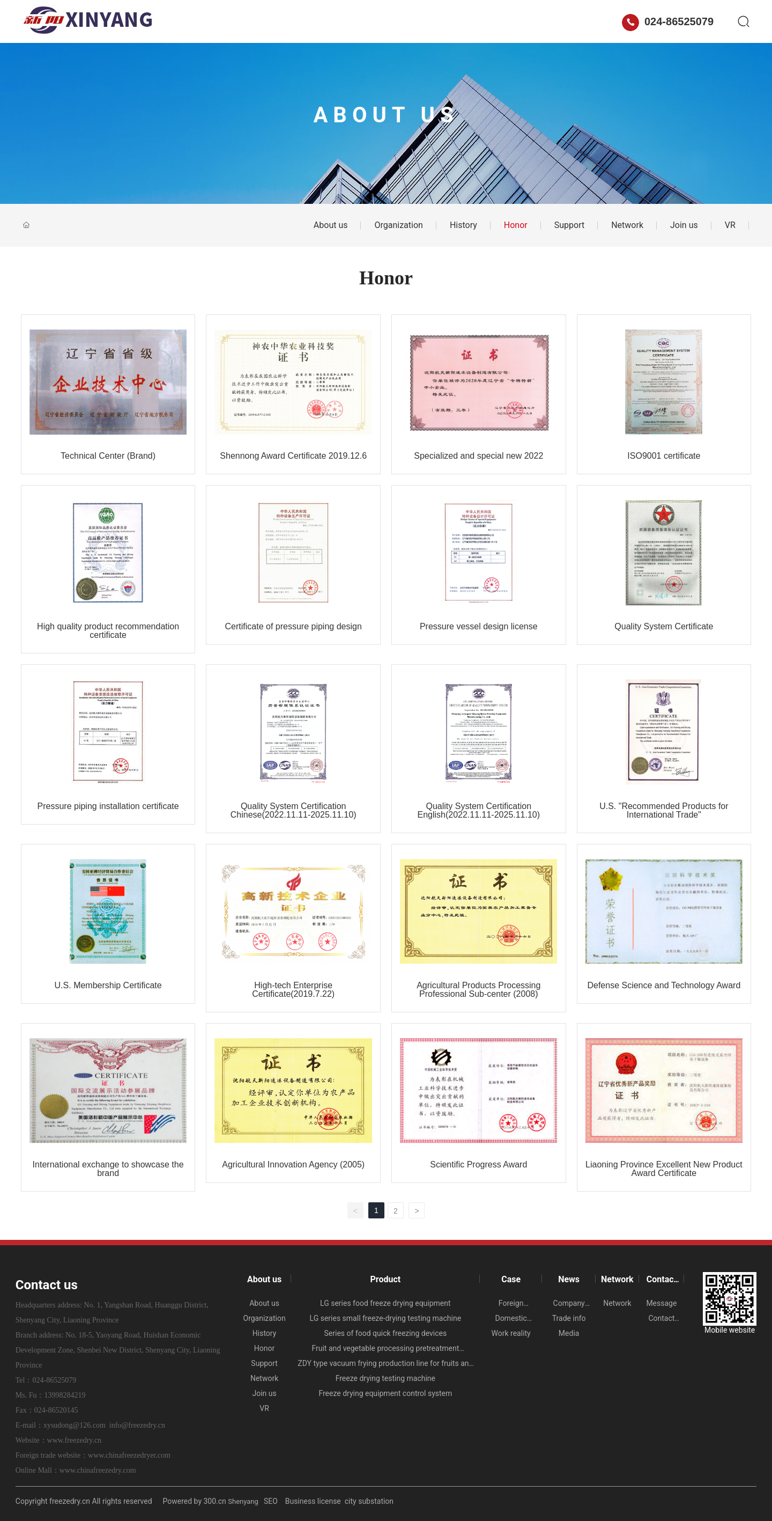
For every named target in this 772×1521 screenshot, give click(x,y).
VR (730, 225)
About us (282, 21)
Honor (516, 225)
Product (339, 21)
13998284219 (64, 1395)
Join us (684, 225)
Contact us (547, 21)
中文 (601, 21)
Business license (313, 1501)
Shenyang (243, 1501)
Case (388, 21)
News (433, 21)
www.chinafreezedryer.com (129, 1455)
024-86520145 (56, 1410)
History (463, 225)
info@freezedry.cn (137, 1425)
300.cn (215, 1501)
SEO (271, 1501)
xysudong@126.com (74, 1425)
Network (485, 21)
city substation (369, 1501)
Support (569, 225)
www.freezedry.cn (74, 1440)
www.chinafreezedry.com (98, 1470)
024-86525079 (668, 21)
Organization (398, 225)
